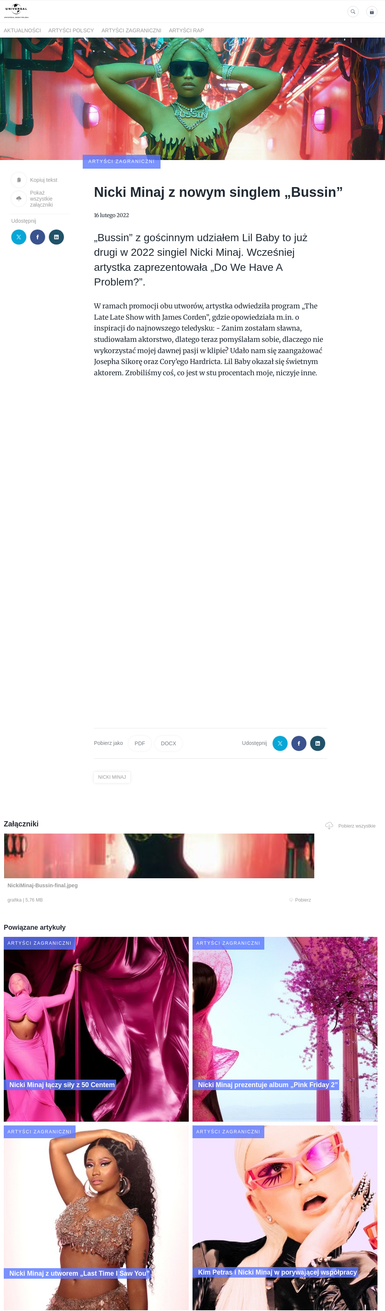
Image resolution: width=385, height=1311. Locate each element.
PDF (140, 699)
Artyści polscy (71, 30)
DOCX (168, 699)
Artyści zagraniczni (131, 30)
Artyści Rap (186, 30)
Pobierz (79, 857)
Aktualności (22, 30)
